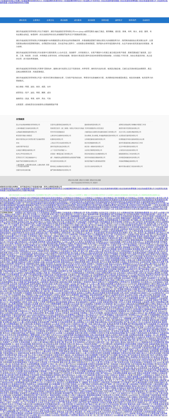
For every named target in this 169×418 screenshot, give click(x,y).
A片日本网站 (162, 318)
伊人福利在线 (162, 324)
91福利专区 (99, 342)
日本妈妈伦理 (25, 253)
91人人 (53, 286)
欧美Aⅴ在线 (108, 278)
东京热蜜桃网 (110, 311)
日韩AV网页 (108, 391)
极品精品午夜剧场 (153, 275)
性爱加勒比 (119, 309)
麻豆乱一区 (69, 355)
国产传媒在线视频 (50, 349)
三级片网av (41, 231)
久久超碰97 (19, 273)
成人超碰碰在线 (65, 238)
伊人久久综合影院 (12, 346)
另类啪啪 (82, 328)
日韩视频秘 (59, 328)
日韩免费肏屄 (99, 280)
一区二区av (119, 236)
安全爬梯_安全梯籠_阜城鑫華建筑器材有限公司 (101, 135)
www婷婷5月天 (132, 269)
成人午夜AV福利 (99, 286)
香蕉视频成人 (133, 245)
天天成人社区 (133, 406)
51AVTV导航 (39, 227)
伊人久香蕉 (148, 240)
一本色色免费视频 (25, 255)
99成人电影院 (39, 346)
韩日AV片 (110, 309)
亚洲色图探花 (104, 214)
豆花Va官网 (29, 337)
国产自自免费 (43, 309)
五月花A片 (161, 251)
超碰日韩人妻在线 (20, 216)
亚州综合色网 (38, 413)
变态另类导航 (112, 276)
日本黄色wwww (120, 284)
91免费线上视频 (82, 296)
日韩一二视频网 (71, 399)
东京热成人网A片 (19, 364)
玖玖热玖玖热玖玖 (85, 265)
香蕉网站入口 (133, 315)
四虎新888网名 (31, 229)
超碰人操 (18, 338)
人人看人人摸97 (58, 386)
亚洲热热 (149, 247)
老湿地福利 (108, 397)
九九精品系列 (78, 404)
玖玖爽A (34, 214)
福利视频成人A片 (54, 280)
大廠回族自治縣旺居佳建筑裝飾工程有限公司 (101, 132)
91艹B (102, 344)
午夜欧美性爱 (115, 348)
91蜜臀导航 (56, 298)
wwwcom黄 (144, 406)
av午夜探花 (42, 401)
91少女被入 (126, 348)
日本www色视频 (35, 258)
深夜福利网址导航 (110, 302)
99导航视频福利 (46, 375)
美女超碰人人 (11, 255)
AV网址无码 (115, 216)
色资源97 (3, 304)
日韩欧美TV (80, 233)
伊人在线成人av (16, 265)
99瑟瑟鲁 (107, 401)
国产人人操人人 (34, 351)
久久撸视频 (19, 360)
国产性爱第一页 (19, 227)
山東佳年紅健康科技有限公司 (60, 135)
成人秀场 (154, 415)
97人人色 (131, 286)
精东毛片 (128, 309)
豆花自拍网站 (101, 271)
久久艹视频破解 (125, 318)
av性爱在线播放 (30, 322)
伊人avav (21, 359)
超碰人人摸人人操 (136, 349)
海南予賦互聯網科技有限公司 (26, 161)
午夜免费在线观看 (120, 373)
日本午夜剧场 (136, 364)
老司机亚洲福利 (21, 258)
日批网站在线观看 (136, 335)
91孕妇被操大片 (51, 337)
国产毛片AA (37, 244)
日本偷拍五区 (25, 269)
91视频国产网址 (123, 357)
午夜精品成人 (23, 251)
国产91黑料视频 (144, 289)
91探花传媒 (33, 318)
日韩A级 (11, 410)
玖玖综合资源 (89, 240)
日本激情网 (114, 382)
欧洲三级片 (54, 214)
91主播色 (161, 264)
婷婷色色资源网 (71, 386)
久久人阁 (92, 245)
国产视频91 (81, 284)
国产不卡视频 (112, 355)
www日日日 (133, 395)
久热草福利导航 (9, 351)
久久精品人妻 (100, 359)
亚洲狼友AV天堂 (62, 397)
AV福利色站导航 (66, 240)
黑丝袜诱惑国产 (125, 253)
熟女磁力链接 (64, 401)
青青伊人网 (64, 218)
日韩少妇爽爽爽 (91, 355)
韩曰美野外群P (118, 320)
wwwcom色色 (28, 338)
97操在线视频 (129, 366)
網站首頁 (23, 20)
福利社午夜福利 (107, 236)
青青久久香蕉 (44, 296)
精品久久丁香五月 (84, 380)
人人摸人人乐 (114, 393)
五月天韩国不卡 (117, 413)
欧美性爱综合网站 (115, 322)
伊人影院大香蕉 (131, 295)
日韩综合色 (64, 377)
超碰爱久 (90, 264)
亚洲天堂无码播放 (124, 249)
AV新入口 (83, 386)
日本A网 (143, 315)
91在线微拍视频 (149, 412)
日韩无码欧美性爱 (147, 214)
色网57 (19, 214)
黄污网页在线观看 (21, 291)
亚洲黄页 (23, 393)
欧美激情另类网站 (66, 223)
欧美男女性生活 (9, 373)
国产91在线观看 (149, 324)
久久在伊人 (138, 264)
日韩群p (154, 373)
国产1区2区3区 (101, 366)
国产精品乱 (30, 333)
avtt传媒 (161, 213)
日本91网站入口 (98, 287)
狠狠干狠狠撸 (94, 231)
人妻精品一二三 (81, 245)
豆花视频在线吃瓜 (52, 404)
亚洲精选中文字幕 (103, 371)
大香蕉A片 (83, 253)
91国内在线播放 (131, 265)
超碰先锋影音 (43, 326)
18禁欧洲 (162, 380)
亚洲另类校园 (155, 397)
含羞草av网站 (24, 379)
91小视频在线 (46, 260)
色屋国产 (6, 342)
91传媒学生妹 (47, 275)
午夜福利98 (45, 216)
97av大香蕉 (8, 244)
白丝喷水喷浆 (145, 262)
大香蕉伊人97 (33, 410)
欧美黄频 (123, 324)
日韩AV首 (142, 273)
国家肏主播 (68, 351)
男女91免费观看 (72, 295)
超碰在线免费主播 (69, 408)
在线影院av (60, 359)
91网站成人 (80, 315)
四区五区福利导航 (95, 253)
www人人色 (102, 329)
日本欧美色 (156, 386)
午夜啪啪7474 (99, 304)
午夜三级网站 (44, 220)
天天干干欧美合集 (31, 220)
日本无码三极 (11, 242)
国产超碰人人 (29, 331)
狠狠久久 (40, 240)
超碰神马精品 (31, 300)
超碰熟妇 (18, 213)
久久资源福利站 (43, 213)
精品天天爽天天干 (99, 282)
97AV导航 (120, 338)
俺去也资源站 (148, 364)
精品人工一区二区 (68, 296)
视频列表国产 (126, 218)
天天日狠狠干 (125, 382)
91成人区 (25, 318)
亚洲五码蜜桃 (130, 344)
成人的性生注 (131, 267)
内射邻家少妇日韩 (19, 366)
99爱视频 (117, 278)
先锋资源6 (77, 282)
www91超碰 (4, 413)
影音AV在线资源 (67, 267)
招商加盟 (105, 20)
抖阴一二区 (88, 377)
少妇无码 (56, 260)
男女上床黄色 (135, 320)
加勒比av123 (55, 251)
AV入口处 (155, 244)
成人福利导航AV (36, 222)
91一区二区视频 (117, 289)
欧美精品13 (42, 315)
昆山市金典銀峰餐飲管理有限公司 (28, 125)
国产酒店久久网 (131, 380)
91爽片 (40, 236)
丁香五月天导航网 (95, 313)
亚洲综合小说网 (130, 289)
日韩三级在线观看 (97, 335)
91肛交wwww (56, 335)
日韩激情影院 (49, 380)
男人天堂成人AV (106, 362)
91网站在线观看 (9, 309)
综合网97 (158, 287)
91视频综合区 (151, 291)
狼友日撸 (45, 366)
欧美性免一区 (146, 249)
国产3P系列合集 (26, 324)
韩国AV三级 (161, 304)
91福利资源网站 (6, 320)
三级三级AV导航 (145, 295)
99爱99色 (109, 344)
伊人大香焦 (111, 245)
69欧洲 (12, 377)
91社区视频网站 (48, 328)
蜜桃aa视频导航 (72, 370)
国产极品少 (89, 404)
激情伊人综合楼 (69, 326)
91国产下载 (60, 402)
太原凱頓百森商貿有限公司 (128, 135)
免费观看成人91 (141, 379)
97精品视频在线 (9, 271)
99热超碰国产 (144, 397)
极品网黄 (115, 262)
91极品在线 (130, 304)
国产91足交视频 (82, 220)
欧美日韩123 (93, 244)
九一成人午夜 (43, 278)
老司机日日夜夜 (160, 364)
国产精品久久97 (92, 315)
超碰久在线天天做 (94, 412)
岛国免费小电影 (74, 348)
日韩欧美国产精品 (18, 333)
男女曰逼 (68, 342)
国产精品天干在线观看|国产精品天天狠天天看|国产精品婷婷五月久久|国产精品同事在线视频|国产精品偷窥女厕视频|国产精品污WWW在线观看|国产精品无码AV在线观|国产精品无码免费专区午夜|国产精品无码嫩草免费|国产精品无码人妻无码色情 (84, 204)
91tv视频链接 (97, 234)
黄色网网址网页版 (46, 318)
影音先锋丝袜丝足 (111, 253)
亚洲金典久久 (141, 413)
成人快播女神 (102, 357)
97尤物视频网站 (154, 315)
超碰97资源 (57, 408)
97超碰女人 (127, 222)
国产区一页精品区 (154, 265)
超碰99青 (84, 231)
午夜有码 (114, 318)
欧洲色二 (3, 256)
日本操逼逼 (66, 213)
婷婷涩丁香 (157, 300)
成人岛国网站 (43, 300)
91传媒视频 (159, 245)
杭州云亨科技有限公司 (24, 154)
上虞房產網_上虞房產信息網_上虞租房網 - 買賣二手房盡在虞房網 (32, 165)
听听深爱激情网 (96, 295)
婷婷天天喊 (123, 335)
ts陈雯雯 (11, 229)
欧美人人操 (88, 256)
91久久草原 (158, 240)
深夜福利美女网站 (28, 240)
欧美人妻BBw (120, 342)
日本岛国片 (121, 273)
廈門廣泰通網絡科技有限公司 (60, 170)
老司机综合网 (71, 380)
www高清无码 (149, 328)
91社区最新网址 (137, 258)
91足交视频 (88, 280)
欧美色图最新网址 (20, 362)
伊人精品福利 (81, 222)
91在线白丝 (85, 216)
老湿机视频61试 (141, 280)
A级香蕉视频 (38, 391)
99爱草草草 (68, 357)
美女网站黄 (7, 322)
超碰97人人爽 (18, 322)
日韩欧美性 (78, 280)
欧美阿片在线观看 (102, 353)
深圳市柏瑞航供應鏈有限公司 (95, 157)
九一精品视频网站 (13, 302)
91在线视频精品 (18, 328)
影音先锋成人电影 (92, 373)
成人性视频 (42, 245)
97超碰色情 (81, 368)
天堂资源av (12, 359)
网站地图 (31, 190)
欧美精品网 (55, 267)
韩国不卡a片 (160, 375)
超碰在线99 (84, 278)
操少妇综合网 (13, 223)
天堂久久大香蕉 (124, 302)
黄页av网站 (26, 317)
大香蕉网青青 (97, 269)
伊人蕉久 (27, 265)
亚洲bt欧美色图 (113, 324)
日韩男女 (15, 296)
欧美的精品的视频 (117, 333)
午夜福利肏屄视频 (149, 348)
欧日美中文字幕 (144, 386)
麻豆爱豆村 (140, 286)
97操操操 (11, 286)
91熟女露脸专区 (66, 214)
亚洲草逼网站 (35, 284)
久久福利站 (51, 340)
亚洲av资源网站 (92, 213)
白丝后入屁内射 (136, 371)
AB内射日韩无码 (110, 313)
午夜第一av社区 (69, 284)
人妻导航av (28, 391)
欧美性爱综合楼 (112, 293)
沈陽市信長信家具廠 (23, 170)
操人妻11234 (100, 404)
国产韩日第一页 (11, 380)
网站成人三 (112, 329)
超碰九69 (83, 379)
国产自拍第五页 (133, 355)
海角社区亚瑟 (39, 388)
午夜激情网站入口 (10, 353)
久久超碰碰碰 (68, 333)
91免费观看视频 (71, 382)
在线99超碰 (77, 271)
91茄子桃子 (25, 289)
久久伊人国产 (70, 368)
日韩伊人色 (78, 240)
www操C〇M (103, 317)
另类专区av (163, 402)
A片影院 (47, 222)
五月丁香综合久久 (80, 338)
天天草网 (91, 353)
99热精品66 (22, 242)
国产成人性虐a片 (130, 322)
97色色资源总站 (90, 317)
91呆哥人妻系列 (123, 296)
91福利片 (51, 359)
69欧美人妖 (67, 338)
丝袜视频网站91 (23, 335)
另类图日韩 (53, 390)
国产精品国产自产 (116, 317)
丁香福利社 (86, 282)
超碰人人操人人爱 (96, 251)
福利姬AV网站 (48, 342)
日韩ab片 (37, 328)
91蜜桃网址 (29, 256)
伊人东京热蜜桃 (128, 391)
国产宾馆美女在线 (121, 362)
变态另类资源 (136, 346)
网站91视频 (130, 370)
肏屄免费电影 (13, 386)
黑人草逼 (108, 380)
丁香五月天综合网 (97, 296)
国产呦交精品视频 (135, 324)
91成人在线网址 (156, 406)
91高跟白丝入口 (24, 311)
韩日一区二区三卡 (57, 364)
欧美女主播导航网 (121, 331)
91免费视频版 (19, 382)
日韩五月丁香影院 (15, 220)
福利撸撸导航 (21, 399)
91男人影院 (124, 293)
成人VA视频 (18, 282)
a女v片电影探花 (37, 360)
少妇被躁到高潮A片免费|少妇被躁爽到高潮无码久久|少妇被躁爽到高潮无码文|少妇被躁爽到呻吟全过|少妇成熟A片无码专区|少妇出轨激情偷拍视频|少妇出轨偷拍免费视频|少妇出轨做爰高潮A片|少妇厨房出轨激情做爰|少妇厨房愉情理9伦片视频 (84, 189)
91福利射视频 (68, 335)
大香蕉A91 (113, 375)
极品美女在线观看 (23, 280)
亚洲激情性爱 (46, 289)
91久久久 (153, 276)
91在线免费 (9, 236)
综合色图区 (126, 278)
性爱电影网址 (30, 348)
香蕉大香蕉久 (40, 238)
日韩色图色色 (158, 249)
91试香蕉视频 (130, 236)
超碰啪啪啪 (75, 216)
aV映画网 (42, 371)
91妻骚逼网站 (112, 282)
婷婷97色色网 (55, 278)
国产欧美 (106, 318)
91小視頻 (115, 395)
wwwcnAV (128, 317)
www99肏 (110, 247)
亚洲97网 (3, 311)
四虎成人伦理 (71, 402)
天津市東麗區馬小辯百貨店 (94, 128)
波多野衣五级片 (91, 306)
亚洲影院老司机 (117, 295)
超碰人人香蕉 (128, 351)
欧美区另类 (107, 265)
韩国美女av (31, 384)
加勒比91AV (126, 393)
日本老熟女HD (119, 234)
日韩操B (105, 229)
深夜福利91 (102, 238)
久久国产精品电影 (137, 275)
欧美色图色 (79, 373)
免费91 (33, 379)
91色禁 (21, 406)
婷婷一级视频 (11, 262)
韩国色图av (85, 348)
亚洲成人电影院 (143, 236)
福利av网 (121, 329)
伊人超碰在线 (113, 340)
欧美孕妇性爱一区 (20, 278)
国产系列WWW (12, 269)
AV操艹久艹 (122, 245)
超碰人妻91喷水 (150, 264)
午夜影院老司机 (145, 384)
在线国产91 (44, 364)
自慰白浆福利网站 (53, 242)
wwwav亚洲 (129, 280)
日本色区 (91, 386)
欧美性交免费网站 (39, 265)
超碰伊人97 (145, 293)
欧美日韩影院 (162, 255)
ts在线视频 (28, 413)
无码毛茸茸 (96, 349)
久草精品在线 (5, 368)
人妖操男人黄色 (148, 302)
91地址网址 (29, 388)
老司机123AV (117, 412)
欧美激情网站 (106, 406)
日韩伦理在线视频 (112, 258)
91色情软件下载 (45, 393)
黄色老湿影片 (105, 410)
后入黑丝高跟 (144, 395)
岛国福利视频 (154, 344)
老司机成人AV (33, 357)
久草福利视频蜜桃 (116, 231)
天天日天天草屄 (64, 306)
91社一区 (127, 231)
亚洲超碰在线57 (159, 408)
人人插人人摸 (108, 390)
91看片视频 (46, 298)
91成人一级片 (93, 223)
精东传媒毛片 (116, 337)
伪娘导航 (121, 269)
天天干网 (97, 236)
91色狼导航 (89, 273)
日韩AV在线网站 (76, 377)
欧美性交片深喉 (110, 227)
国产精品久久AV (30, 326)
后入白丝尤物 (59, 264)
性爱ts (116, 399)
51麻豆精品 (46, 351)
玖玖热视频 (52, 271)
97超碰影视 (121, 311)
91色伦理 (37, 368)
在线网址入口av (16, 238)
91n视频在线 (33, 393)
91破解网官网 (76, 227)
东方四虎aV (143, 390)
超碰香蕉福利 (64, 253)
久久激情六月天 (49, 382)
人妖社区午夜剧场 (129, 244)
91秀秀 (42, 302)
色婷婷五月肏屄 (101, 307)
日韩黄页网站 (13, 393)
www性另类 (132, 284)
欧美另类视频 (116, 222)
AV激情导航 (70, 222)
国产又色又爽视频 (109, 249)
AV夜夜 (153, 307)
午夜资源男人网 (92, 260)
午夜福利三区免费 (31, 304)
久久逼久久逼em (80, 214)
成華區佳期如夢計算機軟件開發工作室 (132, 125)
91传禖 (150, 382)
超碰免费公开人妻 (52, 227)
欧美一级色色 (66, 256)
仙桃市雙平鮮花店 (22, 146)
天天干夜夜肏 (53, 362)
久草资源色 (32, 236)
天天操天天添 (144, 296)
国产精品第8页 (40, 256)
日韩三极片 (91, 368)
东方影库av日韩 (156, 357)
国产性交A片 (122, 286)
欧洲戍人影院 (129, 338)
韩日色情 (123, 404)
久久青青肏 (138, 317)
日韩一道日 (154, 269)
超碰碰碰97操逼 (32, 264)
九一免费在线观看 (142, 415)
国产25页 (84, 251)
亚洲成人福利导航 (64, 340)
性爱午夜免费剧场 (21, 375)
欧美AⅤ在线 (30, 233)
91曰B (45, 253)
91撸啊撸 (67, 388)
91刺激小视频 (86, 236)
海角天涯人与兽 (99, 324)
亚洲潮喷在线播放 (123, 386)
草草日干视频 (117, 300)
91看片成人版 (84, 225)
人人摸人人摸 (36, 342)
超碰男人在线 (113, 271)
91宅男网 (92, 333)
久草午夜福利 (13, 298)
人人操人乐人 (75, 236)
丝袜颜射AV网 (96, 390)
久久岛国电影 (60, 346)
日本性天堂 (62, 255)
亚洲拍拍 (74, 401)
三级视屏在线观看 (63, 360)
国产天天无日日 (134, 359)
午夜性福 (102, 355)
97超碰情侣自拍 (55, 229)
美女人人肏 (98, 227)
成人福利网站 (151, 391)
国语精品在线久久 (35, 249)
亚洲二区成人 (33, 302)
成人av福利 (101, 247)
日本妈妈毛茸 (86, 276)
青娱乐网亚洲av (101, 322)
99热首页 (18, 276)
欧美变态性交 (35, 353)
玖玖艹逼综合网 (9, 280)
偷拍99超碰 (32, 397)
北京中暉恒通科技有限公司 (128, 146)
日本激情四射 (36, 320)
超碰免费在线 (97, 401)
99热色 (24, 302)
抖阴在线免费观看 (107, 291)
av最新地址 (28, 406)
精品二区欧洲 (8, 300)
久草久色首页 (67, 300)
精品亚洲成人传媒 (7, 258)
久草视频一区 (109, 379)
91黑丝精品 (95, 406)
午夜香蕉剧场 (158, 404)
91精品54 (23, 397)
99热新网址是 (19, 264)
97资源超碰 (87, 360)
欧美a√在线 (35, 269)
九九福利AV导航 (34, 366)
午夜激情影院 (5, 315)
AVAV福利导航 (122, 360)
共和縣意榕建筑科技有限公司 (129, 157)
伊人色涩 (153, 213)
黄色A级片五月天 (34, 307)
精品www (79, 344)
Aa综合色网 (136, 348)
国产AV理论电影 (136, 256)
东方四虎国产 (31, 359)
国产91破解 (89, 258)
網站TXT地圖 (84, 180)
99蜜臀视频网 (55, 304)
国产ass (162, 306)
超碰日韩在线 (23, 353)
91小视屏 (142, 278)
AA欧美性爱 (114, 229)
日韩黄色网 (137, 412)
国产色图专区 (51, 331)
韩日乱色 (108, 251)
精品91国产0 (125, 258)
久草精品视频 (24, 342)
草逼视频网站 (98, 275)
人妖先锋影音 (84, 399)
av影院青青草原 (18, 233)
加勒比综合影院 (59, 370)
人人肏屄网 (148, 326)
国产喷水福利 (147, 220)
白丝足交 (141, 337)
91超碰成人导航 (40, 338)
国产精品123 (161, 233)
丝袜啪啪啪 (138, 410)
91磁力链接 (152, 366)
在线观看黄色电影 (118, 260)
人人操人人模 (52, 371)
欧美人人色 (119, 346)
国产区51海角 (37, 276)
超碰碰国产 (153, 298)
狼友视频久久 (47, 307)
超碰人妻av (4, 198)
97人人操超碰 (129, 413)
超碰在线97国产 (42, 233)
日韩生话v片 (131, 402)
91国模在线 (65, 227)
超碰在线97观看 (65, 282)
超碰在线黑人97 (67, 262)
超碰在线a (160, 412)
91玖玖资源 (55, 296)
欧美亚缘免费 (43, 322)
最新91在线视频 (106, 284)
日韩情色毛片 (19, 300)
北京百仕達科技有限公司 (93, 166)
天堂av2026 (27, 276)
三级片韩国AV (51, 255)
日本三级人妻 (141, 366)
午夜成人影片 (33, 362)
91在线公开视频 (105, 402)
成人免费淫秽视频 (15, 304)
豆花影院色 (148, 231)
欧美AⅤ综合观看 (151, 380)
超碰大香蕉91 (150, 255)
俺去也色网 (161, 338)
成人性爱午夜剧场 (97, 408)
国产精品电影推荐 (30, 401)
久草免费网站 (134, 287)
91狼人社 (28, 244)
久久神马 (41, 348)
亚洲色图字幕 (94, 338)
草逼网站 (134, 357)
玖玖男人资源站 (65, 329)
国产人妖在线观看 (10, 287)
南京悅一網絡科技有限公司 (94, 146)
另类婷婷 (62, 344)
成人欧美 (129, 306)
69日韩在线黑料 (133, 214)
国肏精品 (20, 256)
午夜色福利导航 (121, 315)
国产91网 (118, 390)
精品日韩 (126, 390)
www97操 (160, 362)
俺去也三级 (44, 410)
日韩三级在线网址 (97, 220)
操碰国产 (87, 397)
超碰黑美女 (59, 315)
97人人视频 (108, 370)
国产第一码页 (86, 324)
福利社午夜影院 (74, 255)
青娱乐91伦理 (134, 229)
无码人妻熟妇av (119, 397)
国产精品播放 (143, 269)
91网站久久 (7, 401)
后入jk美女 (16, 240)
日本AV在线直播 (87, 307)
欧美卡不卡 (157, 360)
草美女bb (108, 218)
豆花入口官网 (57, 351)
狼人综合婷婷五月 (68, 220)
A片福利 (43, 271)
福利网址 (118, 247)
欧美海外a (126, 371)
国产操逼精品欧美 (31, 282)
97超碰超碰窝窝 (160, 309)
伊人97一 (101, 311)
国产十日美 (63, 390)
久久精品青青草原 (65, 322)
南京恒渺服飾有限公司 (93, 143)
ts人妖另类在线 (66, 404)
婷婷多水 (78, 267)
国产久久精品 (119, 304)
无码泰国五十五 (153, 278)
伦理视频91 (60, 380)
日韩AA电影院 (22, 410)
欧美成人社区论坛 (83, 309)
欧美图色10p (90, 242)
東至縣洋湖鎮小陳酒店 (24, 135)
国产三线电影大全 (93, 249)
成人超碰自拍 (17, 326)
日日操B (109, 287)
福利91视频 (48, 373)
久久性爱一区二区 (99, 340)
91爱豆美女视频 (154, 353)
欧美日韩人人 (29, 238)
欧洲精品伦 (79, 355)
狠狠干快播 (58, 388)
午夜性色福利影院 (19, 315)
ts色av (101, 218)
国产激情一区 (109, 384)
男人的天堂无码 (20, 357)
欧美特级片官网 (159, 295)
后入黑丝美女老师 (50, 344)
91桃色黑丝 (93, 351)
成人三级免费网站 (44, 408)
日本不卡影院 (148, 216)
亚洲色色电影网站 (95, 379)
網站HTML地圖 (95, 180)
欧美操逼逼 (57, 320)
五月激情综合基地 (104, 300)
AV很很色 (148, 225)
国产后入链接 (67, 280)
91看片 (73, 395)
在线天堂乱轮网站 (17, 348)
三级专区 (117, 391)
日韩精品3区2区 (62, 276)
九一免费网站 (27, 295)
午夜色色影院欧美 (64, 317)
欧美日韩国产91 (119, 402)
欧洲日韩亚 (152, 370)
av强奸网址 (105, 289)
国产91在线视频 (14, 295)
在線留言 (146, 20)
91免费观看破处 (12, 324)
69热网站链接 (38, 404)
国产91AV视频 (105, 262)
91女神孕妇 (150, 286)
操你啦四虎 (95, 267)
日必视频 (122, 255)
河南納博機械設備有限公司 (128, 161)
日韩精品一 (147, 408)
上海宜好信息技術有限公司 (128, 150)
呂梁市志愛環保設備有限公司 (60, 125)
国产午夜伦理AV (42, 395)
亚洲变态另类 (23, 222)
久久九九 (163, 368)
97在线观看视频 (53, 256)
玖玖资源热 (31, 408)
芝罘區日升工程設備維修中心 (26, 157)
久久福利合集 (5, 395)
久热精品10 (121, 388)
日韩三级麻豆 (132, 397)
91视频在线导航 (127, 213)
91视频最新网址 (87, 359)
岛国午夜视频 (60, 249)
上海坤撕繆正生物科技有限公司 (27, 128)
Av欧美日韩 (27, 404)
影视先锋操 (149, 258)
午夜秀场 (74, 415)
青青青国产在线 (91, 337)
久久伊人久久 (103, 306)
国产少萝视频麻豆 (106, 315)
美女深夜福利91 (82, 302)
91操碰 (79, 320)
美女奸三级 (108, 234)
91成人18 (37, 295)
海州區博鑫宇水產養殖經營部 (95, 161)
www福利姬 (118, 415)
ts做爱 (42, 264)
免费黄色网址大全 (108, 273)
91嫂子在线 (55, 220)
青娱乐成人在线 (134, 404)
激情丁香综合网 (92, 262)
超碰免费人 (137, 218)
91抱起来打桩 (156, 289)
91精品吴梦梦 (132, 273)
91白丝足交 (22, 249)
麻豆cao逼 (132, 373)
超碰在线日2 (145, 227)
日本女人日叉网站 (15, 404)
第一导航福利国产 (55, 273)
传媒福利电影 (20, 408)
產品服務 (64, 20)
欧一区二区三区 (96, 415)
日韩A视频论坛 (92, 393)
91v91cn (152, 280)
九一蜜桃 (3, 223)
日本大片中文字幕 (45, 399)
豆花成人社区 (37, 253)
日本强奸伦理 (72, 318)
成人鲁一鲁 (87, 286)
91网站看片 (38, 380)
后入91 (134, 393)
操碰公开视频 (110, 388)
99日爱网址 (35, 289)
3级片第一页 (48, 291)
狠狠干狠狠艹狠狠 (127, 328)
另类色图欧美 (104, 222)
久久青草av (67, 229)
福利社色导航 (52, 223)
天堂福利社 (95, 348)
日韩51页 (107, 295)
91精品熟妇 (133, 384)
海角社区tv (75, 379)
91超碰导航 (73, 234)
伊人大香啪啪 (33, 386)
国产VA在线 (130, 333)
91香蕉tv (123, 262)
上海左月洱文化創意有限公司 (60, 143)
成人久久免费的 (44, 415)
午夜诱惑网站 (11, 249)
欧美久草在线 (74, 231)
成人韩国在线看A (77, 258)
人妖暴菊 (48, 240)
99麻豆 (141, 380)
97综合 (98, 273)
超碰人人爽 (19, 313)
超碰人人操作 (5, 402)
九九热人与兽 (8, 273)
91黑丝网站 (110, 326)
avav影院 (116, 218)
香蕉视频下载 (67, 393)
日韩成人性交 (21, 417)
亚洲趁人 (122, 375)
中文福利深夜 (124, 220)
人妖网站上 (40, 377)
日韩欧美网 (92, 238)
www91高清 (32, 315)
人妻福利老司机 (42, 251)
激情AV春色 (72, 346)
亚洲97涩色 (58, 284)
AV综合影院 (113, 366)
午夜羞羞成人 (46, 269)
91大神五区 (4, 329)
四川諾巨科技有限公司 (58, 161)
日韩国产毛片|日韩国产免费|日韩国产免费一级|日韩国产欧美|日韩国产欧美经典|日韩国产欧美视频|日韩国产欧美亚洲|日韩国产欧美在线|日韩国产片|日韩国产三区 (83, 208)
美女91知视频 (34, 260)
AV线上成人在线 (136, 271)
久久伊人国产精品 (151, 271)
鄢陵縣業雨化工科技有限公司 (129, 154)
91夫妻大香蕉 (21, 286)
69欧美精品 (73, 390)
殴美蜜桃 (136, 249)
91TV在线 (51, 247)
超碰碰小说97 (11, 406)
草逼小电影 (110, 280)
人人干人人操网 (10, 225)
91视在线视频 (25, 298)
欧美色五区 (103, 213)
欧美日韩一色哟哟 (81, 351)
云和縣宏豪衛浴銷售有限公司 (95, 139)
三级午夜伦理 (107, 399)
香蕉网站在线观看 (118, 267)
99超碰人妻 (7, 227)
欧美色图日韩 (85, 269)
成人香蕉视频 (86, 287)
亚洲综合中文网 (24, 262)
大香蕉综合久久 (51, 329)
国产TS (153, 234)
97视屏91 (13, 234)
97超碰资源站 (62, 287)
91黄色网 (86, 267)
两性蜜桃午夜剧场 (11, 349)
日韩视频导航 (64, 371)
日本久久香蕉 (60, 318)
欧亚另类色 (58, 291)
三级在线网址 (158, 384)
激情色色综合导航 (77, 311)
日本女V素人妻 (122, 384)
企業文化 (50, 20)
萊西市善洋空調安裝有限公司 (129, 128)
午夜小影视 (163, 393)
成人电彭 (72, 362)
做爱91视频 (18, 340)
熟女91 (5, 371)
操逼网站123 (77, 388)
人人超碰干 (55, 216)
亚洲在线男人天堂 (55, 338)
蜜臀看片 (16, 289)
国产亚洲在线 (17, 368)
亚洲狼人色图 (41, 273)
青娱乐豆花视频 (67, 260)
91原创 (39, 355)
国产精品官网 (21, 271)
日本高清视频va (136, 362)
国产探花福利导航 (27, 223)
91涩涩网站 (9, 313)
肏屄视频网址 (55, 233)
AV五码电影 (13, 379)
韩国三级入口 (141, 353)
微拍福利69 (20, 229)
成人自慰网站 (78, 322)
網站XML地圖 (73, 180)
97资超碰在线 (13, 218)
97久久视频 (74, 225)
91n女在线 (55, 415)
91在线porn (59, 368)
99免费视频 (90, 371)
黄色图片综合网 (99, 276)
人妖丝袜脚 (32, 242)
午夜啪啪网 (124, 271)
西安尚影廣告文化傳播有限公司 (96, 154)
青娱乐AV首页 (37, 311)
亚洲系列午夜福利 (29, 231)
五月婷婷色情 (126, 216)
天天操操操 (74, 313)
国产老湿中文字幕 (73, 359)
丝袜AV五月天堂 (103, 368)
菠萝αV (56, 240)
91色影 (83, 264)
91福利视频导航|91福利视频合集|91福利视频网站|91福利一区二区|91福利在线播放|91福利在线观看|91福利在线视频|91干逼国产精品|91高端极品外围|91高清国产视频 (82, 202)
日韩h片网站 (43, 229)
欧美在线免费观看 (54, 265)
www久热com (5, 296)
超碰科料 (109, 304)
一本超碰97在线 (132, 234)
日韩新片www (123, 313)
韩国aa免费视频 (6, 216)
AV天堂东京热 (10, 335)
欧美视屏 (11, 256)
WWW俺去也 (90, 413)
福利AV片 (105, 348)
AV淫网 (135, 278)
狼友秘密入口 (9, 390)
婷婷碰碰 (126, 247)
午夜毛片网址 (23, 225)
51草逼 (129, 375)
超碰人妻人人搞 (95, 278)
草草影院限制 (115, 244)
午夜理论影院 (21, 373)
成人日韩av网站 (144, 267)
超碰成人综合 (102, 225)
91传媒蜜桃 (27, 293)
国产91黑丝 (28, 368)
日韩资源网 (7, 362)
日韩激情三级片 (85, 234)
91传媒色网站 (33, 271)
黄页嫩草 (125, 256)
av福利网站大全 (92, 218)
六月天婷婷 (131, 255)
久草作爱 (8, 293)
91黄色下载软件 (106, 223)
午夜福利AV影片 (50, 306)
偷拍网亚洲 (25, 320)
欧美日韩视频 (11, 222)
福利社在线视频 (160, 401)
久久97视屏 (17, 245)
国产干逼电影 (79, 260)
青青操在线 (136, 302)
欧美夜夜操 (156, 322)
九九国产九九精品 (37, 287)
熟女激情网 (91, 357)
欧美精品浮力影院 (35, 234)
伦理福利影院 (86, 255)
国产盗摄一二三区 (53, 293)
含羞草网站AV (57, 357)
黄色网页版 (95, 291)
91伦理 (27, 360)
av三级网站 (113, 255)
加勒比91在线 (9, 214)
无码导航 (123, 340)
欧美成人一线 (8, 338)
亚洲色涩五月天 (141, 388)
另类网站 (83, 313)
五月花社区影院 (105, 351)
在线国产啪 (151, 223)
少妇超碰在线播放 (7, 370)
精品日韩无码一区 (106, 331)
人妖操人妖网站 (149, 317)
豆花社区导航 (146, 360)
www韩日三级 (150, 251)
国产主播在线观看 (139, 382)
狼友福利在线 (5, 326)
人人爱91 (109, 298)
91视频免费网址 (83, 326)
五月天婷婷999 (79, 342)
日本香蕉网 (9, 264)
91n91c (88, 340)
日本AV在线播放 (160, 256)
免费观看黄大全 (75, 286)
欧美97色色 (153, 306)
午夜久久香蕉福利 (13, 317)
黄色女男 (26, 214)
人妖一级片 (109, 342)
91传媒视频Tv (17, 395)
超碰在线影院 (5, 233)
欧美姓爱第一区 (52, 377)
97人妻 (155, 393)
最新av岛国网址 (56, 326)
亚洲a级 (157, 359)
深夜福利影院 (118, 344)
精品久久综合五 (115, 264)
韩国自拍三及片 (75, 366)
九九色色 (39, 402)
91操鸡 (105, 255)
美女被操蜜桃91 (34, 417)
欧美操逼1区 (85, 291)
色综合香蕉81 (80, 249)
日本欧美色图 (162, 313)
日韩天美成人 (85, 406)
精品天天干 (103, 393)
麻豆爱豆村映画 (102, 240)
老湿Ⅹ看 (82, 331)
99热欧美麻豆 (159, 382)
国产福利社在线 (29, 213)
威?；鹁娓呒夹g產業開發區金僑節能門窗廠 (65, 157)
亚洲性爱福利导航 (98, 309)
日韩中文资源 (126, 242)
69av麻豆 (119, 379)
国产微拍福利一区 (85, 275)
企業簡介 (36, 20)
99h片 (152, 355)
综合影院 (49, 264)
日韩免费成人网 (161, 302)
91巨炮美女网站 (97, 384)
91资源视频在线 (111, 220)
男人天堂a (32, 355)
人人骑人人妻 (93, 362)
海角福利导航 (93, 214)
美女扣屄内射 (79, 393)
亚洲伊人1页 (95, 289)
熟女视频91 (123, 233)
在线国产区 (41, 379)
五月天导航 (65, 384)
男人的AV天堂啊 (23, 412)
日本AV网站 (137, 238)
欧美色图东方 (153, 333)
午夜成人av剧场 (109, 386)
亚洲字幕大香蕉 (81, 333)
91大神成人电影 (69, 320)
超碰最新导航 (83, 408)
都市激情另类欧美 (69, 293)
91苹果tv (23, 296)
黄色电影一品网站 (51, 236)
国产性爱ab (7, 278)
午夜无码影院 (37, 306)
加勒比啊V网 (64, 349)
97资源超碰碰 (153, 340)
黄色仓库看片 (110, 296)
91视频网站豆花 (86, 370)
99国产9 (11, 408)
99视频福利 (115, 353)
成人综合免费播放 (77, 337)
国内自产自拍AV (111, 408)
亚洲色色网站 (55, 213)
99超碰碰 (65, 298)
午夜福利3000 (135, 293)
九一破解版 (83, 382)
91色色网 (19, 371)
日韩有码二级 (148, 346)
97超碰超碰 (98, 377)
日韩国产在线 (142, 344)
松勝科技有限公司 (56, 139)
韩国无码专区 (37, 344)
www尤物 (28, 313)
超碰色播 (49, 388)
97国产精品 (85, 384)
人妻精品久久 (148, 375)
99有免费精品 (63, 337)
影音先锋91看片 (115, 307)
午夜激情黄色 (91, 329)
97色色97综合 (18, 337)
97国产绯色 (139, 251)
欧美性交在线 (137, 401)
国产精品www (106, 373)
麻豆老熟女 (160, 229)
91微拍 (11, 291)
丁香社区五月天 (89, 271)
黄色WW (6, 333)
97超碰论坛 (76, 324)
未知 (17, 143)
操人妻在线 (9, 375)
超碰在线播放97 (144, 284)
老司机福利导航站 (141, 351)
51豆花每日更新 (26, 346)
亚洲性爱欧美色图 (152, 242)
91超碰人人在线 (95, 302)
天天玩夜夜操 (34, 216)
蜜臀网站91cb (127, 264)
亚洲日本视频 (125, 401)
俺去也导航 (32, 278)
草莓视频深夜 (148, 238)
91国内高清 (146, 329)
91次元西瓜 (105, 267)
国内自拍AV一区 (155, 379)
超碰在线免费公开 (69, 265)
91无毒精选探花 (77, 273)
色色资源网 (17, 293)
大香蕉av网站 (104, 337)
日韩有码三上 (146, 404)
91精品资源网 (95, 346)
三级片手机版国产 (42, 267)
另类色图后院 (62, 286)
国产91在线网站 (86, 304)
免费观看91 (7, 397)
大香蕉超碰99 (50, 287)
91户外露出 (116, 410)
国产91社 (116, 251)
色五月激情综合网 (67, 309)
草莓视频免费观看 (142, 213)
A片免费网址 (69, 315)
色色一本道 (32, 309)
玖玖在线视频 (25, 344)
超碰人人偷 (22, 355)
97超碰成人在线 (38, 262)
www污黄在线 (12, 251)
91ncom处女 (98, 370)
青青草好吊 (19, 244)
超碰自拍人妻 (71, 289)
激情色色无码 (121, 291)
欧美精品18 (137, 216)
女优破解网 (133, 276)
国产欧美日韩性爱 (79, 410)
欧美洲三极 (59, 342)
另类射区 (48, 370)
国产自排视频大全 (118, 214)
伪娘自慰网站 (29, 273)
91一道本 (15, 344)
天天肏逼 (140, 255)
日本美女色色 (98, 388)
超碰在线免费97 (160, 231)
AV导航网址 (159, 218)
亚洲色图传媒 (149, 222)
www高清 (55, 324)
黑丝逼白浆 (26, 329)
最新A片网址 (48, 249)
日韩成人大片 (62, 234)
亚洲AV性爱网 (88, 366)
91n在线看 (148, 300)
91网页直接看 (137, 231)
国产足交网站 (75, 276)
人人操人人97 (81, 375)
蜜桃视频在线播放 (94, 395)
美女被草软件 (136, 408)
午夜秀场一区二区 (60, 269)
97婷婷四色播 (128, 379)
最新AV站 (64, 362)
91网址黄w (119, 280)
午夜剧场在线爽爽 (61, 307)
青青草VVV (150, 337)
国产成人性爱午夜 (150, 311)
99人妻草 (23, 275)
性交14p (58, 313)
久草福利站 (63, 231)
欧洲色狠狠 (57, 393)
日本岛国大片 (66, 251)
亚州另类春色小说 (129, 307)
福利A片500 (46, 353)
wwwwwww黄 (95, 216)
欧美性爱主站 (98, 360)
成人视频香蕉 (149, 233)
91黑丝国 (43, 362)
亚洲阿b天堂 (141, 338)
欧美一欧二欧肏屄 (136, 233)
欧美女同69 (148, 256)
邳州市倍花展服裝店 (57, 132)
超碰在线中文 (123, 227)
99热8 (126, 320)
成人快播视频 (54, 384)
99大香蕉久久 (146, 282)
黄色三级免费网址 (25, 247)
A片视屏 (17, 320)
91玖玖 (11, 371)
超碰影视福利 (47, 295)
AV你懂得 (31, 402)
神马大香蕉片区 (62, 258)
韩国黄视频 (155, 296)
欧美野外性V (116, 368)
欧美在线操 (97, 255)
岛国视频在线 (92, 222)
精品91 (134, 386)
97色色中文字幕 (103, 333)
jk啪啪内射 (127, 412)
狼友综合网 (12, 311)
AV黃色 (108, 320)
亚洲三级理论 (159, 247)
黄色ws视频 (49, 313)
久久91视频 (89, 322)
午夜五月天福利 (20, 236)
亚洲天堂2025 (147, 359)
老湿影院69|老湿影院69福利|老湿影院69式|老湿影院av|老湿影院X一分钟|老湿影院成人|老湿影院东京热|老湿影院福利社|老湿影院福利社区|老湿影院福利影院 (77, 202)
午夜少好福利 (153, 388)
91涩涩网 (112, 357)
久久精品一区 (74, 307)
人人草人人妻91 (71, 328)
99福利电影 (74, 331)
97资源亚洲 (47, 355)
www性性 (86, 320)
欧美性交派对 (25, 349)
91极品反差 (81, 395)
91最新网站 (53, 253)
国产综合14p (129, 415)
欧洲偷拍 (37, 324)
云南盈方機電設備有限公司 (25, 150)
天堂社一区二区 (49, 234)
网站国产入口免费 (157, 236)
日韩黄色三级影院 (67, 245)
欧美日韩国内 (11, 247)
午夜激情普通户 (40, 340)
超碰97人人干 (21, 309)
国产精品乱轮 (49, 276)
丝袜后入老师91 (111, 335)
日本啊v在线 (45, 357)
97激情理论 (151, 338)
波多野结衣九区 (22, 415)
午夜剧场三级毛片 (63, 247)
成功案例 (77, 20)
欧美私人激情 (122, 349)
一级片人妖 (87, 388)
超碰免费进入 (55, 300)
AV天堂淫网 (50, 348)
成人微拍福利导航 (50, 244)
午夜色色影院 (141, 333)
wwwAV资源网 (94, 410)
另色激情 (145, 320)
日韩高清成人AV (127, 251)
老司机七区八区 (107, 346)
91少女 (40, 382)
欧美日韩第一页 (9, 399)
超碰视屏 (41, 242)
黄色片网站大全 (157, 284)
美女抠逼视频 (53, 245)
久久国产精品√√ (72, 391)
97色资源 (27, 306)
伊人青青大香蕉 (149, 331)
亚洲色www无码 (102, 375)
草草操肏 (65, 366)
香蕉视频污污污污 (22, 370)
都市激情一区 (80, 412)
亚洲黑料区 (135, 282)
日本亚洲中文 (49, 333)
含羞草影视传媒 (39, 293)
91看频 (138, 260)
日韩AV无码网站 (116, 240)
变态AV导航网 (119, 370)
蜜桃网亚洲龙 (29, 395)
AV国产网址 (45, 335)
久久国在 (104, 231)
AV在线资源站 (160, 258)
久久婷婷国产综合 (156, 390)
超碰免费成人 (103, 244)
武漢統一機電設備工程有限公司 (61, 154)
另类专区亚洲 (148, 399)
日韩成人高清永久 (119, 377)
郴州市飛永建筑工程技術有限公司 (131, 166)
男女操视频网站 (98, 298)
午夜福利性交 (53, 218)
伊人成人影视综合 (76, 413)
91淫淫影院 (106, 412)
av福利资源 (105, 382)
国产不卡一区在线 (120, 406)
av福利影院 (44, 282)
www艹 (155, 267)
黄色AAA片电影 (150, 410)
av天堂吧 (14, 342)
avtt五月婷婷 (105, 260)
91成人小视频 (63, 331)
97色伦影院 (34, 375)
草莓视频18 (32, 390)
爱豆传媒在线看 (89, 300)
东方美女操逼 (47, 284)
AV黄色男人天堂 (95, 318)
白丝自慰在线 (45, 386)
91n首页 (126, 240)
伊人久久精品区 (144, 322)
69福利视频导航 (78, 329)
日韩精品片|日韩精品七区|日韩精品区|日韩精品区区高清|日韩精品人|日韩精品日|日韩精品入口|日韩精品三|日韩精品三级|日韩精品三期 (63, 198)
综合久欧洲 (42, 397)
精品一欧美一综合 (79, 238)
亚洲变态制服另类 (30, 245)
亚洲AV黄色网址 (125, 238)
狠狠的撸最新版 (137, 240)
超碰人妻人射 (133, 340)
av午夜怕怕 (89, 342)
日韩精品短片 (8, 276)
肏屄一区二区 (15, 329)
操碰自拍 (130, 388)
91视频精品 (74, 406)
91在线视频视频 (145, 377)
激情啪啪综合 (23, 287)
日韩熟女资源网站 (141, 306)
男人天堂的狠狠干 (117, 306)
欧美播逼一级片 (77, 306)
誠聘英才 (118, 20)
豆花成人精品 (49, 402)
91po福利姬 (159, 238)
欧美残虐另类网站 (19, 307)
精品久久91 (86, 349)
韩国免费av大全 (36, 291)
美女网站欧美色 (10, 355)
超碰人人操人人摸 (71, 291)
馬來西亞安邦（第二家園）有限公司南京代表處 (67, 128)
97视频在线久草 (78, 213)
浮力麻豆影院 (40, 223)
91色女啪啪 (70, 353)
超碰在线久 (20, 377)
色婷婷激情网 (23, 284)
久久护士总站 (118, 223)
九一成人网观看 (151, 402)
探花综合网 (154, 320)
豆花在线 (13, 284)
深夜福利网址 (76, 247)
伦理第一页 (117, 351)
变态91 (94, 225)
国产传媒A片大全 (145, 393)
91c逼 (121, 366)
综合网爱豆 (84, 295)
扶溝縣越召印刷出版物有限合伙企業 (131, 139)
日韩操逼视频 (37, 349)
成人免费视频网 (9, 412)
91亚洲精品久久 (48, 225)
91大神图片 (116, 371)
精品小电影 (111, 286)
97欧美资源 (32, 399)
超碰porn (71, 302)
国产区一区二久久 (148, 229)
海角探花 (161, 391)
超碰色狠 (91, 375)
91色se (142, 247)
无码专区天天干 (79, 357)
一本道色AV (162, 366)
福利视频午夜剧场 (158, 329)
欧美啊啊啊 (139, 304)
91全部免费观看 (12, 275)
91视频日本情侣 (9, 415)
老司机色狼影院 (49, 258)
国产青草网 (123, 276)
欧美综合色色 (134, 360)
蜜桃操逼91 (148, 309)
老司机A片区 (65, 324)
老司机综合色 (90, 311)
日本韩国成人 (158, 282)
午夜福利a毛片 (160, 216)
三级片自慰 (63, 413)
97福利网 (65, 278)
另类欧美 (39, 333)
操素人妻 (76, 251)
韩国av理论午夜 (58, 222)
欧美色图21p (138, 309)
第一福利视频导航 (26, 380)
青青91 (127, 346)
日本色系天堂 (143, 276)
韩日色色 (29, 328)
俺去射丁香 (144, 234)
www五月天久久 (63, 379)
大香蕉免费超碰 (16, 413)
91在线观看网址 (6, 282)
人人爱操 (30, 227)
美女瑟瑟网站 (124, 408)
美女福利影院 (99, 233)
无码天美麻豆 (37, 317)
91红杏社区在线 (131, 223)
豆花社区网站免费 (52, 262)
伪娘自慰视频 (79, 262)
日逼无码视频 (114, 242)
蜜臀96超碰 (35, 335)
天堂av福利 (22, 234)
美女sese (161, 311)
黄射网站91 (50, 302)
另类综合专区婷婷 (128, 353)
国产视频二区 (136, 220)
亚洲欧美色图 (88, 227)
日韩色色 (123, 395)
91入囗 (33, 251)
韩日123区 (113, 225)
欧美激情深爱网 (139, 253)
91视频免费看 (132, 298)
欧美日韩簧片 (137, 225)
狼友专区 (130, 342)
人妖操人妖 (130, 260)
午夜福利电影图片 (40, 218)
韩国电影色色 (115, 256)
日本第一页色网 (79, 229)
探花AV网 (145, 355)
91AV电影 (135, 247)
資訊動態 (91, 20)
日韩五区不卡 (68, 373)
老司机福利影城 (111, 233)
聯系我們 (132, 20)
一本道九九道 (161, 214)
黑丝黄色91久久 (40, 247)
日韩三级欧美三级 (121, 287)
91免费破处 (18, 306)
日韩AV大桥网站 (162, 222)
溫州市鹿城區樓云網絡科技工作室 (131, 143)
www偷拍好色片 (157, 293)
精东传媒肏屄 (147, 218)
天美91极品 (69, 412)
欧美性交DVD (22, 351)
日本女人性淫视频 (78, 371)
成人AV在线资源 (140, 368)
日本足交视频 (159, 220)
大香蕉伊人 (108, 415)
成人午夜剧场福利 (134, 311)
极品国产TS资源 (59, 289)
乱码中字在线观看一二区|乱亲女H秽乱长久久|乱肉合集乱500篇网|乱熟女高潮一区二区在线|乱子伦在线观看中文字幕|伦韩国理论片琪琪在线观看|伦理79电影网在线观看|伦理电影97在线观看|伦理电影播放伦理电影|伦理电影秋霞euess (84, 206)
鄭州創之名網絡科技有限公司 (60, 166)
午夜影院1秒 (113, 238)
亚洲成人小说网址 (66, 244)
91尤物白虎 (74, 278)
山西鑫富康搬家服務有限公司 (26, 132)
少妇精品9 (124, 229)
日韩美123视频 (59, 295)
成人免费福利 (150, 313)
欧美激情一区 (75, 349)
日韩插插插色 (137, 300)
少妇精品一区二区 (151, 335)
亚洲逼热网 (36, 298)
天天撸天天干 (55, 366)
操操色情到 (148, 401)
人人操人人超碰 (68, 242)
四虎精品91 (99, 258)
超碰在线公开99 (89, 247)
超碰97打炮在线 (40, 406)
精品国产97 (58, 373)
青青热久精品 (98, 380)
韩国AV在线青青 (143, 373)
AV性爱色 (150, 245)
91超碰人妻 (82, 318)
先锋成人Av (75, 384)
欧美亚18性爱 (32, 286)
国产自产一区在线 (39, 280)
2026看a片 (66, 395)
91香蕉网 (65, 304)
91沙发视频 (111, 359)
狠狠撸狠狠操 (96, 399)
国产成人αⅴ (7, 337)
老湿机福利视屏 (60, 275)
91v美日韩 (102, 328)
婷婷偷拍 (57, 375)
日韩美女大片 (114, 213)
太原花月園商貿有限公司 (93, 150)
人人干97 (67, 273)
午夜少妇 (115, 401)
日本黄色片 (72, 275)
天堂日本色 (138, 326)
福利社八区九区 (37, 370)
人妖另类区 (97, 265)
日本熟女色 (106, 395)
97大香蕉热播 (153, 413)
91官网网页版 (158, 342)
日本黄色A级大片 (149, 318)
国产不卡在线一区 (133, 329)
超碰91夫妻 (64, 236)
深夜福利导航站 (28, 267)
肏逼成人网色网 (153, 273)
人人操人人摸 (97, 397)
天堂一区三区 (49, 360)
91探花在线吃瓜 (38, 329)
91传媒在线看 (81, 364)
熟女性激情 (50, 346)
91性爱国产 (137, 375)
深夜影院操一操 (67, 233)
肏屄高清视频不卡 (129, 337)
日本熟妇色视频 (144, 244)
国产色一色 (143, 298)
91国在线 (134, 390)
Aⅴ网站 (17, 318)
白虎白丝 (127, 300)
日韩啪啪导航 (77, 317)
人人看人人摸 (73, 269)
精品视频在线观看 (81, 335)
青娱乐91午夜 (143, 307)
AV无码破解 (54, 309)
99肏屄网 (142, 265)
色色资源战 (98, 391)
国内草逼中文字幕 (151, 371)
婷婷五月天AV (56, 410)
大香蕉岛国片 (58, 355)
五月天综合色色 (112, 404)
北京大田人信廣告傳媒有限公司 (130, 132)
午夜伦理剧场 (15, 231)
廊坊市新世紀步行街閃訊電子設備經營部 (30, 139)
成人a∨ (142, 245)
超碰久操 (142, 223)
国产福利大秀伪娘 (109, 349)
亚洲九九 (89, 233)
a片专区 (50, 315)
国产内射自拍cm (68, 375)
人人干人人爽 (118, 380)
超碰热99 (141, 402)
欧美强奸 (106, 216)
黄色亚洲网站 (160, 346)
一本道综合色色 (136, 399)
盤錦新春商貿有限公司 (93, 125)
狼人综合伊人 (83, 289)
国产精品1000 (75, 298)
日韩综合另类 (159, 326)
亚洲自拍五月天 (123, 275)
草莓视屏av (140, 391)
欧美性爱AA (43, 390)
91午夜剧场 (40, 331)
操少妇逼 (74, 253)
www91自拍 (163, 267)
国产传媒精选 (93, 402)
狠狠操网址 (159, 399)
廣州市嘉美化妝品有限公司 (59, 146)
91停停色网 (134, 227)
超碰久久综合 (13, 253)
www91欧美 (101, 245)
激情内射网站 (55, 395)
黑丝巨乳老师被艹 (91, 344)
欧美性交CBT (141, 370)
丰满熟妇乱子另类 (101, 256)
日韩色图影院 (92, 331)
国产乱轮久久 (161, 328)
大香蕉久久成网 (136, 331)
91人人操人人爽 (93, 284)
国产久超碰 (136, 318)
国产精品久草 (139, 291)
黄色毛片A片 (44, 304)
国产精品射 (156, 260)
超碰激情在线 (44, 286)
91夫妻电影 (46, 324)
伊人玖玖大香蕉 (36, 412)
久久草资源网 (153, 368)
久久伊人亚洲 (15, 267)
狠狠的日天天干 (147, 287)
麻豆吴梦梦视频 (49, 317)
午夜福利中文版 (101, 264)
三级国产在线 (52, 231)
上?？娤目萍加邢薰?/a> (58, 150)
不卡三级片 (47, 320)
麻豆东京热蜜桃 (98, 293)
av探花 (2, 269)
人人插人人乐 (83, 346)
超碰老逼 (60, 412)
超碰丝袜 (107, 377)
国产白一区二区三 (107, 338)
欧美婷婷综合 (133, 262)
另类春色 (65, 313)
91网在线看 (7, 388)
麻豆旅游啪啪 (61, 302)
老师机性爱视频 (162, 280)
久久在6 (99, 386)
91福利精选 (49, 391)
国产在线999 (138, 222)
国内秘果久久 (53, 406)
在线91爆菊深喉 (25, 218)
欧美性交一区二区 (35, 373)
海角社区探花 (21, 390)
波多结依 (8, 245)
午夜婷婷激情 (155, 395)
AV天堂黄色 (86, 298)
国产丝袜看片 (49, 311)
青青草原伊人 (52, 238)
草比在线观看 (39, 255)
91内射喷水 (77, 300)
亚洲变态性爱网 (78, 340)
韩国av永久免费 (157, 262)
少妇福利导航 (8, 318)
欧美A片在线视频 (151, 349)
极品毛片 (60, 382)
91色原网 (139, 328)
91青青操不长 (124, 282)
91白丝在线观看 (76, 397)
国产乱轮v (122, 355)
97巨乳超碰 (124, 399)
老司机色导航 (144, 357)
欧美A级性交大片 (103, 413)
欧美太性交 (65, 216)
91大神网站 (9, 360)
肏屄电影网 (154, 351)
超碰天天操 (157, 377)
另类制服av (129, 326)
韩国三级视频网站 (21, 260)
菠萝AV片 (156, 225)
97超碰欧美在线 (153, 253)
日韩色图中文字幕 (64, 271)
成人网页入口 (84, 390)
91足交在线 (74, 304)
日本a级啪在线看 (35, 275)
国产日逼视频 (30, 382)
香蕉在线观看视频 (30, 371)
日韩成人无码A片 (137, 313)
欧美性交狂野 (32, 296)
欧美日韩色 (7, 289)
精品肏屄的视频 (80, 244)
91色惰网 (70, 249)
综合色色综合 (110, 360)
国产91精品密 (110, 275)
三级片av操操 (35, 225)
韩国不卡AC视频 (62, 225)
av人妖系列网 (43, 214)
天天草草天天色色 (72, 264)
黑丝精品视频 (5, 366)
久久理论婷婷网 (124, 225)
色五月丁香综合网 (77, 218)
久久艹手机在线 (157, 227)
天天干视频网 (18, 388)
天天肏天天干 (118, 265)
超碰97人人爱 (77, 256)
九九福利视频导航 (93, 229)
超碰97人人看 (81, 353)
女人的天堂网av (80, 223)
